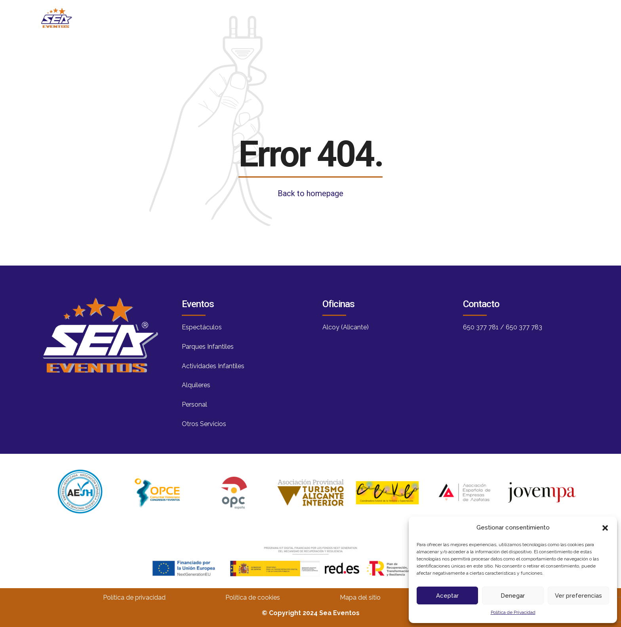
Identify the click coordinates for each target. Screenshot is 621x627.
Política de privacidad (134, 597)
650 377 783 (524, 327)
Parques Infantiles (208, 346)
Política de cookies (252, 597)
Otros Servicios (204, 424)
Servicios (433, 17)
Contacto (494, 17)
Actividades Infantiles (213, 366)
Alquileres (196, 385)
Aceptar (447, 595)
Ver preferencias (578, 595)
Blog (380, 17)
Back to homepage (310, 193)
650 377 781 (481, 327)
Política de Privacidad (513, 612)
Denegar (513, 595)
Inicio (274, 17)
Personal (194, 404)
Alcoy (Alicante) (345, 327)
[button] (605, 528)
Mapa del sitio (360, 597)
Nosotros (328, 17)
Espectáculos (202, 327)
